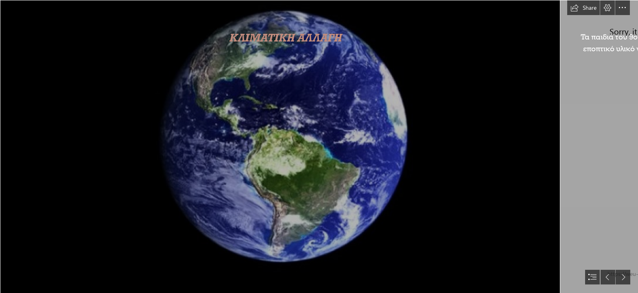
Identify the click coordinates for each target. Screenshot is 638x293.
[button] (583, 7)
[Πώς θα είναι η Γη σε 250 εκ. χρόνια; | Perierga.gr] (279, 146)
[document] (319, 146)
